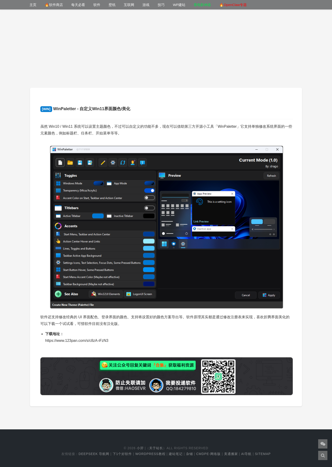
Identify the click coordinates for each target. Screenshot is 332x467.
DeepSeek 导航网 (94, 454)
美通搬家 (231, 454)
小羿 (140, 448)
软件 (96, 5)
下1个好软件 (122, 454)
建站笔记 (176, 454)
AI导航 (246, 454)
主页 (33, 5)
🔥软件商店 (54, 5)
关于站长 (156, 448)
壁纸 (112, 5)
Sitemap (263, 454)
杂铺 (189, 454)
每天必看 (78, 5)
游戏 (145, 5)
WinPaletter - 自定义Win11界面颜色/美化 (85, 108)
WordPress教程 (150, 454)
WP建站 (179, 5)
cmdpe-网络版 (208, 454)
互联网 (129, 5)
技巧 (161, 5)
